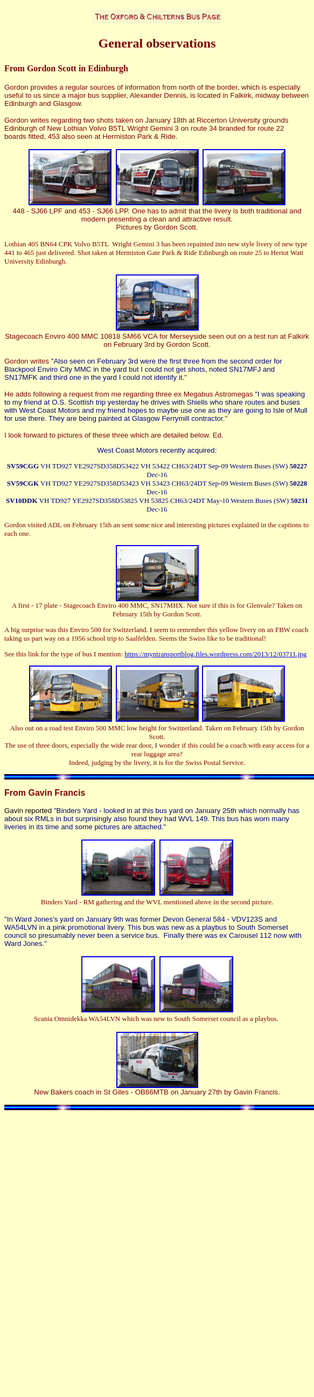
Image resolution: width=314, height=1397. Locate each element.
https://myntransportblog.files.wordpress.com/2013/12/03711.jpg (215, 654)
